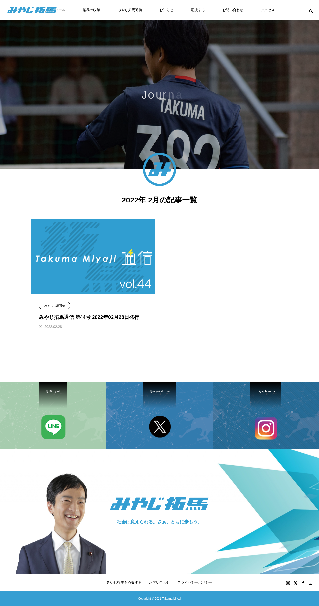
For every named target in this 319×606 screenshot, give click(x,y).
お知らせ (166, 10)
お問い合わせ (232, 10)
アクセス (268, 10)
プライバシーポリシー (194, 582)
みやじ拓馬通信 (130, 10)
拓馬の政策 (91, 10)
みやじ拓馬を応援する (124, 582)
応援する (198, 10)
